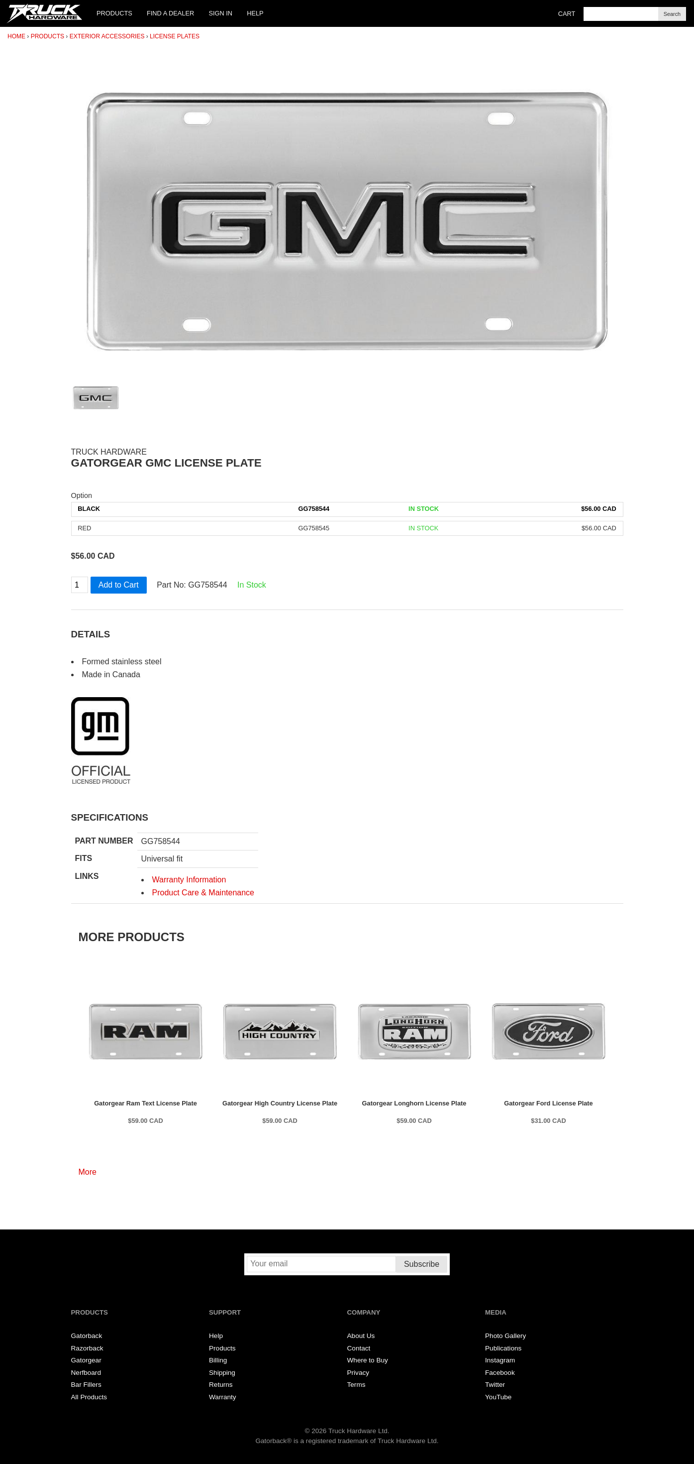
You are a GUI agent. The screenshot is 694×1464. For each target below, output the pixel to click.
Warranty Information (189, 879)
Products (114, 13)
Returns (221, 1384)
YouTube (498, 1397)
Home (16, 36)
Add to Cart (119, 585)
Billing (218, 1360)
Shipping (222, 1372)
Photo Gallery (505, 1336)
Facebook (500, 1372)
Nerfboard (86, 1372)
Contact (359, 1348)
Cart (567, 13)
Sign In (220, 13)
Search (672, 14)
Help (255, 13)
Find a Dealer (170, 13)
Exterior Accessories (107, 36)
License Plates (174, 36)
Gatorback (86, 1336)
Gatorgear (86, 1360)
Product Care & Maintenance (203, 892)
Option (81, 495)
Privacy (358, 1372)
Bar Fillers (86, 1384)
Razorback (87, 1348)
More (88, 1172)
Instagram (500, 1360)
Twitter (495, 1384)
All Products (89, 1397)
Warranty (222, 1397)
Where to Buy (367, 1360)
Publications (503, 1348)
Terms (356, 1384)
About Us (361, 1336)
